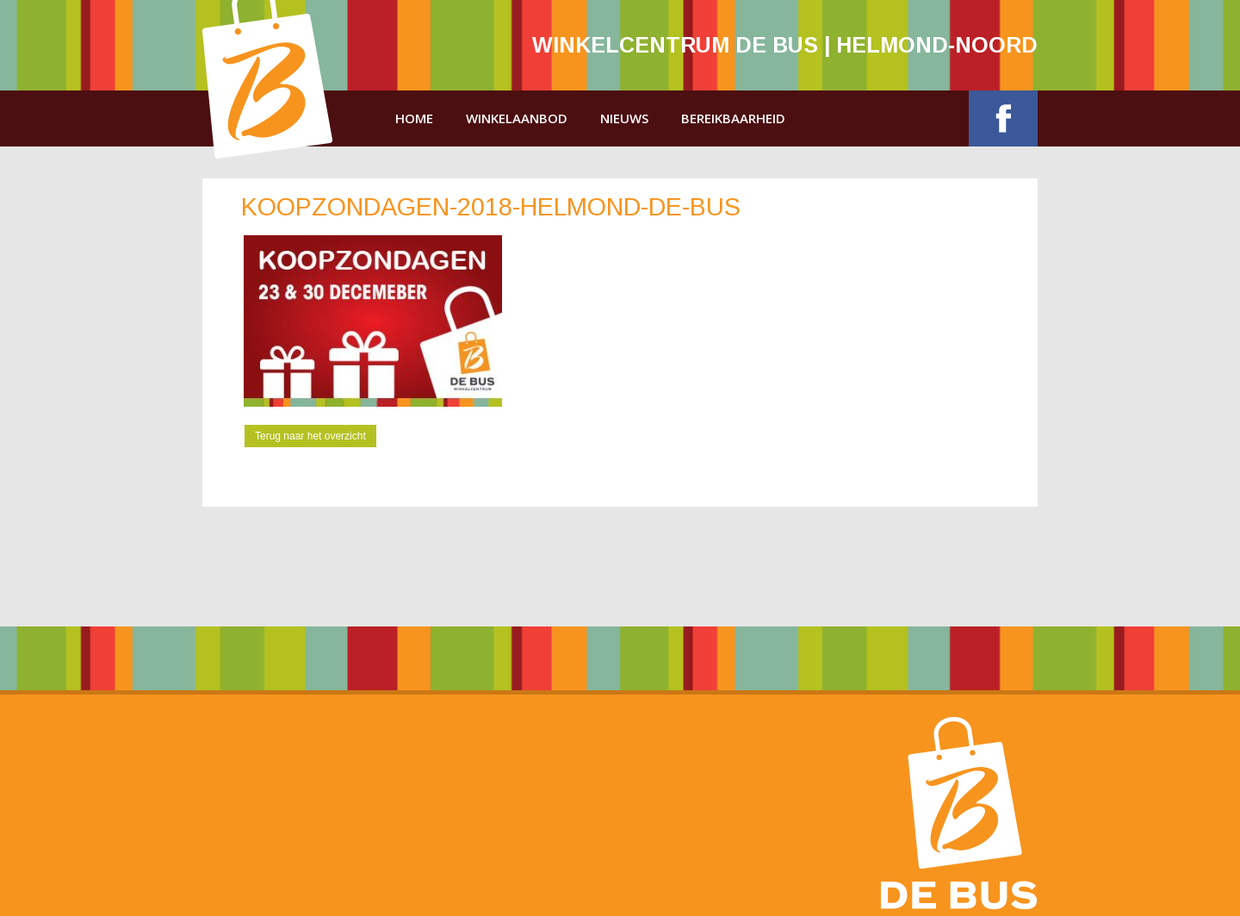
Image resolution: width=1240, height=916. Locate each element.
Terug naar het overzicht (310, 436)
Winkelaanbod (516, 118)
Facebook (1003, 118)
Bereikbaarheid (733, 118)
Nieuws (624, 118)
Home (414, 118)
